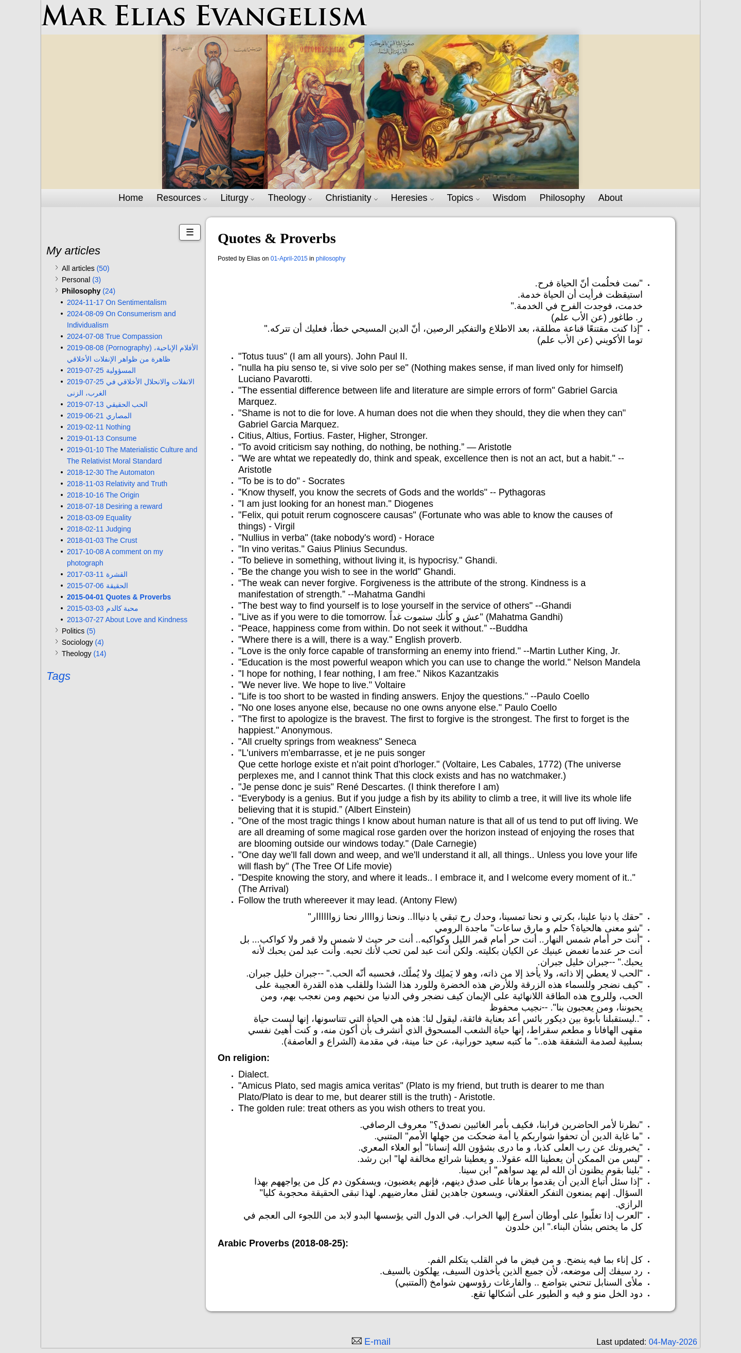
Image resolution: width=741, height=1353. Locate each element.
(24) (108, 291)
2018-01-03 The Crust (102, 540)
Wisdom (509, 198)
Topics (463, 198)
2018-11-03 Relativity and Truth (117, 483)
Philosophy (562, 198)
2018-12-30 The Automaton (110, 472)
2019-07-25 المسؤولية (101, 370)
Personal (81, 280)
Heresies (412, 198)
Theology (290, 198)
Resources (181, 198)
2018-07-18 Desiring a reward (114, 506)
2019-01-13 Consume (101, 438)
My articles (73, 250)
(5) (90, 631)
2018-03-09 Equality (99, 517)
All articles (86, 268)
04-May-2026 (673, 1342)
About (610, 198)
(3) (96, 280)
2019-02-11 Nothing (99, 427)
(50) (103, 268)
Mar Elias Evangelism (204, 18)
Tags (58, 676)
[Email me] (370, 1342)
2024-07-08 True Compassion (114, 336)
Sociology (83, 642)
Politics (78, 631)
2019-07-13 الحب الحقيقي (107, 404)
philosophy (330, 258)
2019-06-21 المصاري (99, 416)
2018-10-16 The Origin (103, 495)
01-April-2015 (289, 258)
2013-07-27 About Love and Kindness (127, 619)
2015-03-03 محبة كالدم (102, 608)
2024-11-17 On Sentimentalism (117, 302)
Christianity (351, 198)
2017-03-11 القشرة (97, 574)
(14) (99, 653)
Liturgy (237, 198)
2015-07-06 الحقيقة (97, 585)
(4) (99, 642)
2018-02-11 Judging (99, 529)
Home (130, 198)
